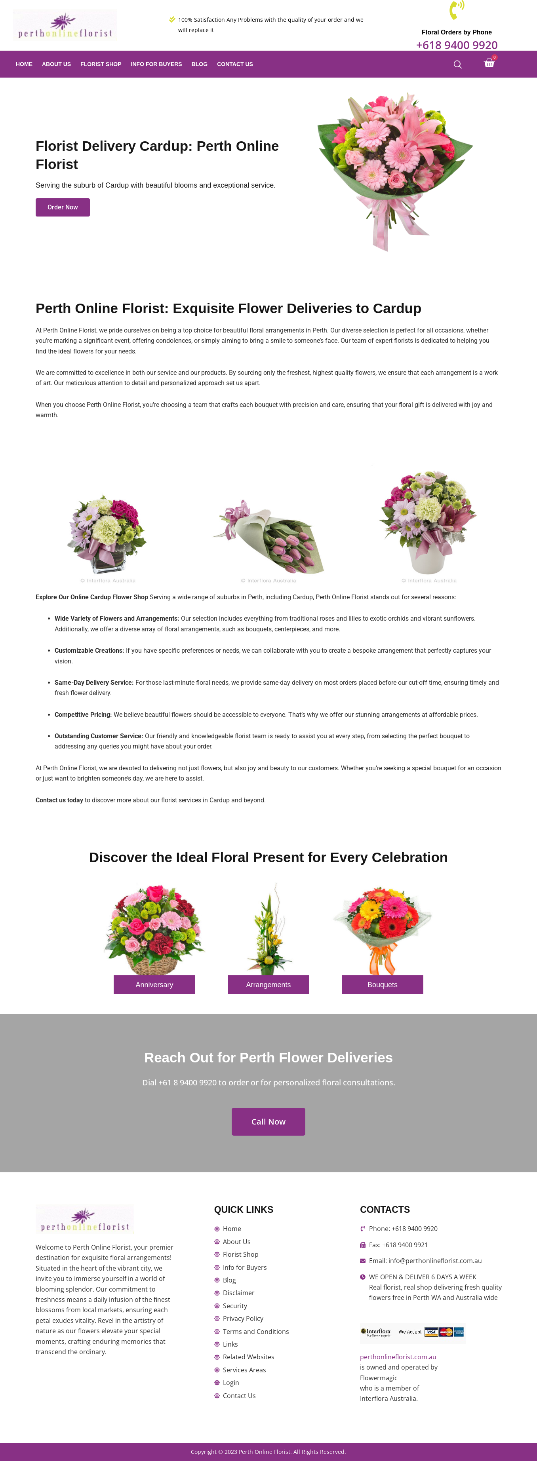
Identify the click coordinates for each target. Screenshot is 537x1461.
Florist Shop (100, 64)
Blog (200, 64)
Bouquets (383, 985)
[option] (154, 944)
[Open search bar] (458, 64)
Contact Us (235, 64)
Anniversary (154, 985)
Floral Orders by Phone (457, 32)
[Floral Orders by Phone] (457, 11)
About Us (56, 64)
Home (24, 64)
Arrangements (268, 985)
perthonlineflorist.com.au (398, 1357)
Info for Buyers (156, 64)
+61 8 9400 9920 (187, 1082)
